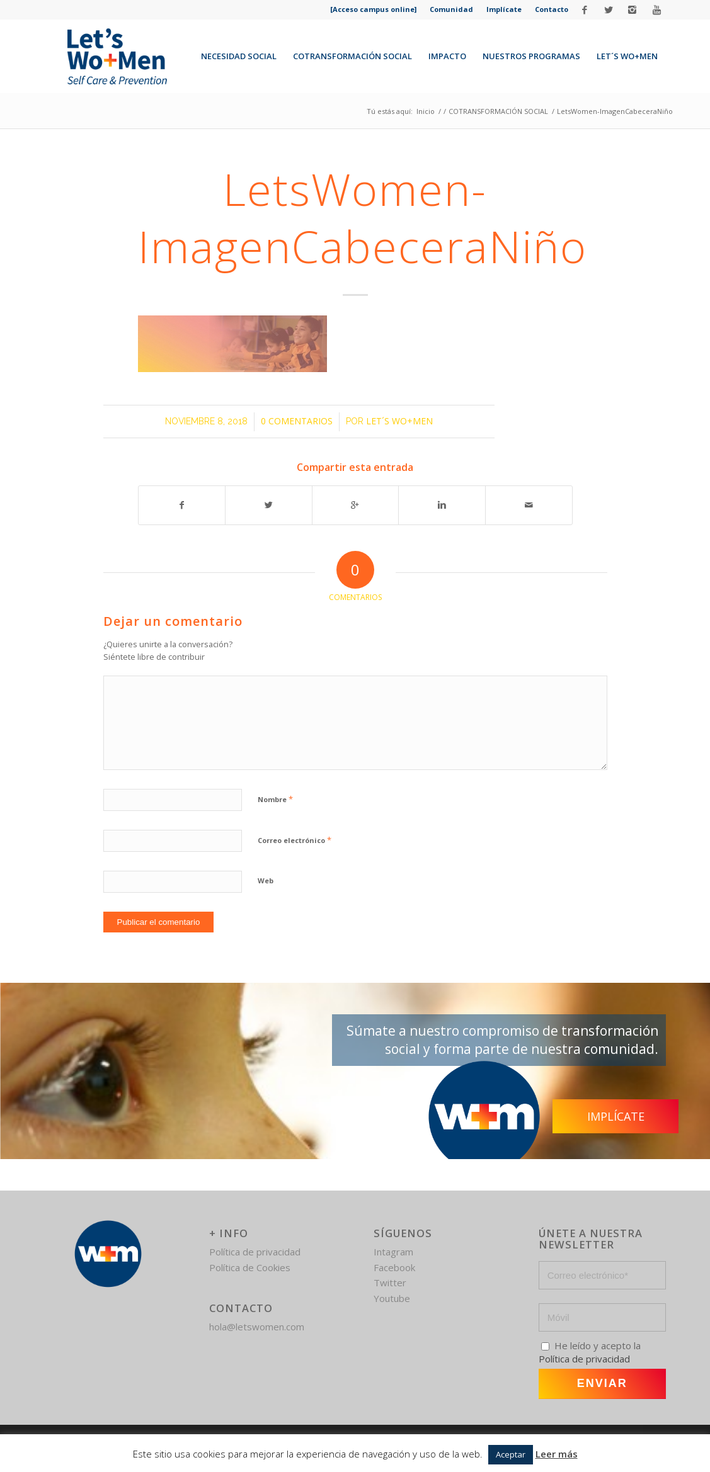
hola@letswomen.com (256, 1326)
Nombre (275, 799)
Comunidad (451, 9)
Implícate (504, 9)
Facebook (394, 1267)
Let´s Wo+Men (399, 421)
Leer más (556, 1453)
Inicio (425, 111)
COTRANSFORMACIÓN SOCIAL (498, 111)
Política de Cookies (249, 1267)
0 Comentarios (297, 421)
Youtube (392, 1298)
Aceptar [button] (510, 1454)
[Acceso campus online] (373, 9)
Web (265, 880)
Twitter (390, 1282)
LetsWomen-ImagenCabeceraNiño (362, 217)
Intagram (393, 1251)
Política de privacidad (255, 1251)
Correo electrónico (294, 840)
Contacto (551, 9)
